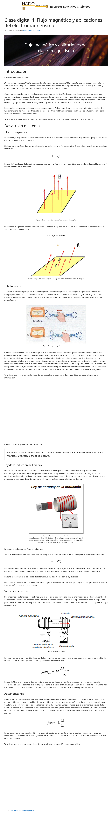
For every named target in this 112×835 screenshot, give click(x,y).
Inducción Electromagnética (22, 810)
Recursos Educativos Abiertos (70, 6)
